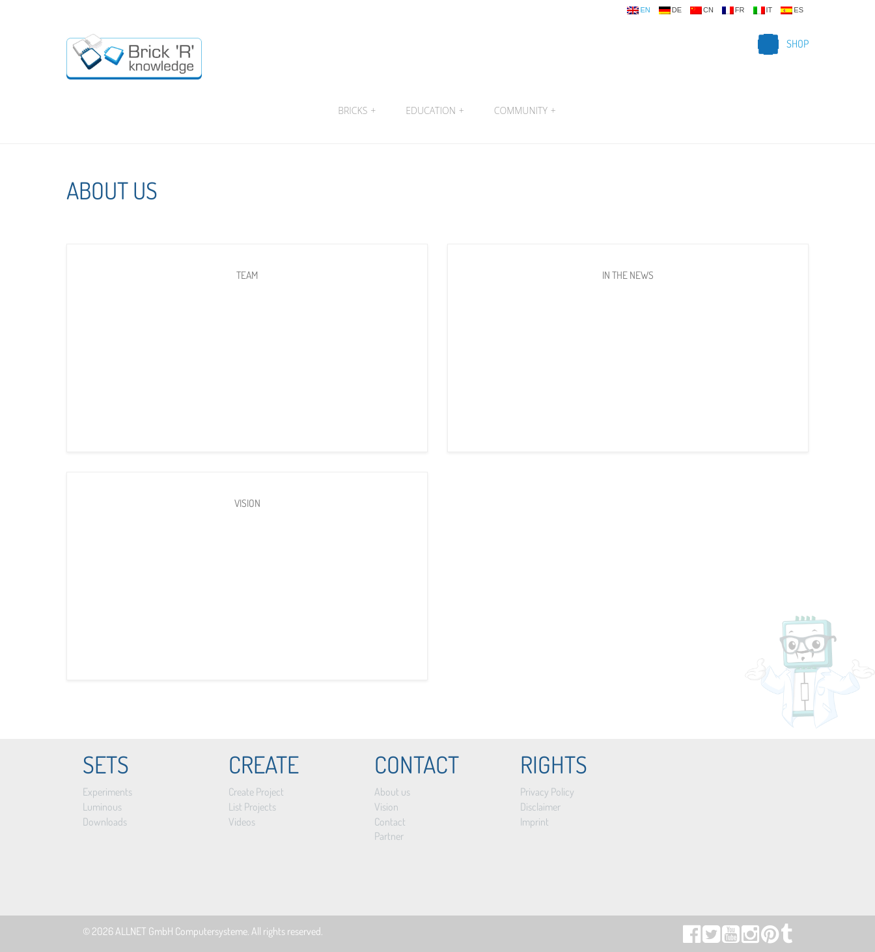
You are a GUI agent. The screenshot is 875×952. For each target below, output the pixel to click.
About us (392, 791)
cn (702, 10)
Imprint (534, 821)
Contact (390, 821)
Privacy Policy (547, 791)
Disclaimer (540, 806)
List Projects (252, 806)
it (763, 10)
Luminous (102, 806)
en (638, 10)
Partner (389, 836)
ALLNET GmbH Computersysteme (181, 931)
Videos (242, 821)
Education (435, 110)
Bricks (357, 110)
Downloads (105, 821)
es (792, 10)
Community (523, 110)
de (670, 10)
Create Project (256, 791)
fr (733, 10)
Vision (386, 806)
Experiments (107, 791)
